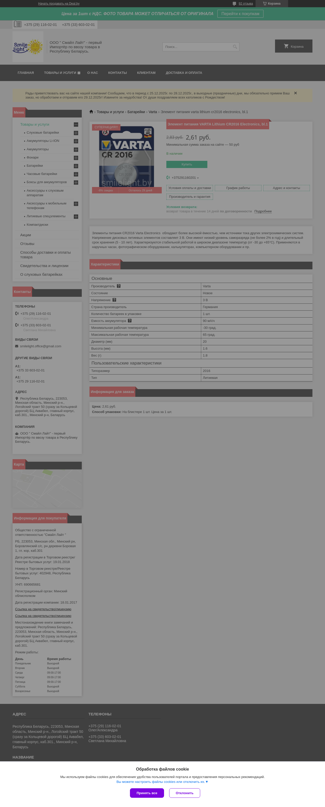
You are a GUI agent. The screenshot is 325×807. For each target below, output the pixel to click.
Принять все (147, 793)
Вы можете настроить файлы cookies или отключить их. (160, 782)
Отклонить (185, 793)
